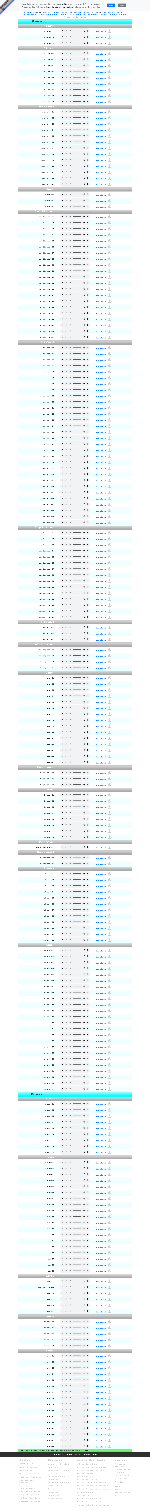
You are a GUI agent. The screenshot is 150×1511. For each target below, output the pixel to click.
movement (93, 14)
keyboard (51, 14)
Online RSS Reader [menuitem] (59, 1482)
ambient (47, 12)
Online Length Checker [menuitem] (90, 1470)
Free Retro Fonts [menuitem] (58, 1476)
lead (71, 14)
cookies (64, 3)
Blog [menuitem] (117, 1486)
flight (121, 12)
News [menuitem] (117, 1489)
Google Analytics (52, 6)
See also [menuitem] (55, 1460)
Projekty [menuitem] (53, 1492)
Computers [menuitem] (54, 1479)
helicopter (29, 14)
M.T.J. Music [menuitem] (122, 1478)
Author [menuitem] (120, 1482)
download (103, 31)
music (75, 17)
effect (96, 12)
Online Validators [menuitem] (88, 1479)
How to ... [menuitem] (54, 1467)
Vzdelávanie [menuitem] (55, 1485)
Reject (122, 5)
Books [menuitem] (51, 1489)
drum (86, 12)
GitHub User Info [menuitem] (29, 1498)
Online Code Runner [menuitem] (88, 1464)
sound (122, 14)
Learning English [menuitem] (58, 1464)
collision (76, 12)
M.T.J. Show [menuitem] (122, 1475)
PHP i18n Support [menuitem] (29, 1491)
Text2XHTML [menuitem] (83, 1495)
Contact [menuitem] (119, 1496)
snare (113, 14)
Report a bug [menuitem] (122, 1492)
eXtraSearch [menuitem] (55, 1498)
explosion (108, 12)
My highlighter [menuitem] (28, 1467)
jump (41, 14)
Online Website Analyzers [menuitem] (92, 1485)
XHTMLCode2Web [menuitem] (85, 1492)
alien (36, 12)
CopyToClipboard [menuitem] (29, 1495)
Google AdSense (67, 6)
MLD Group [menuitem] (54, 1495)
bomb (64, 12)
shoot (104, 14)
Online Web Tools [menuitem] (91, 1460)
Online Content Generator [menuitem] (92, 1467)
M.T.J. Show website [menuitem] (89, 1498)
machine (80, 14)
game (83, 17)
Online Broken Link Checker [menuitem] (93, 1489)
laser (62, 14)
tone (66, 17)
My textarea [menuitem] (26, 1470)
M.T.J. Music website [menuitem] (90, 1502)
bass (56, 12)
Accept (111, 5)
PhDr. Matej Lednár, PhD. (82, 1454)
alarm (27, 12)
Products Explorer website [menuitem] (93, 1505)
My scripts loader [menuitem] (30, 1474)
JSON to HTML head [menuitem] (30, 1477)
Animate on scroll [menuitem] (30, 1501)
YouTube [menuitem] (121, 1460)
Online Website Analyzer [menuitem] (91, 1482)
